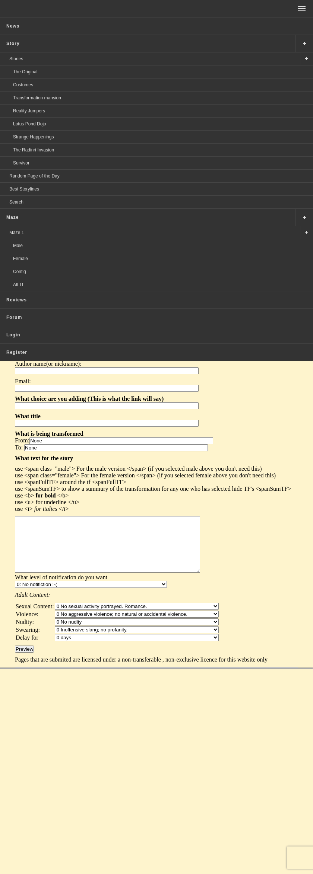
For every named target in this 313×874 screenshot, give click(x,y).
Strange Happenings (33, 137)
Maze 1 (16, 232)
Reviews (16, 299)
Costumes (23, 84)
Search (16, 202)
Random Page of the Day (34, 176)
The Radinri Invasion (33, 150)
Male (18, 245)
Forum (14, 317)
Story (13, 43)
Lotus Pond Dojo (29, 124)
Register (16, 352)
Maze (12, 217)
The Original (25, 71)
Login (13, 334)
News (12, 26)
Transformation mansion (37, 97)
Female (20, 258)
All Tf (18, 284)
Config (19, 271)
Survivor (21, 163)
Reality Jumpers (29, 110)
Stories (16, 58)
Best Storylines (24, 189)
